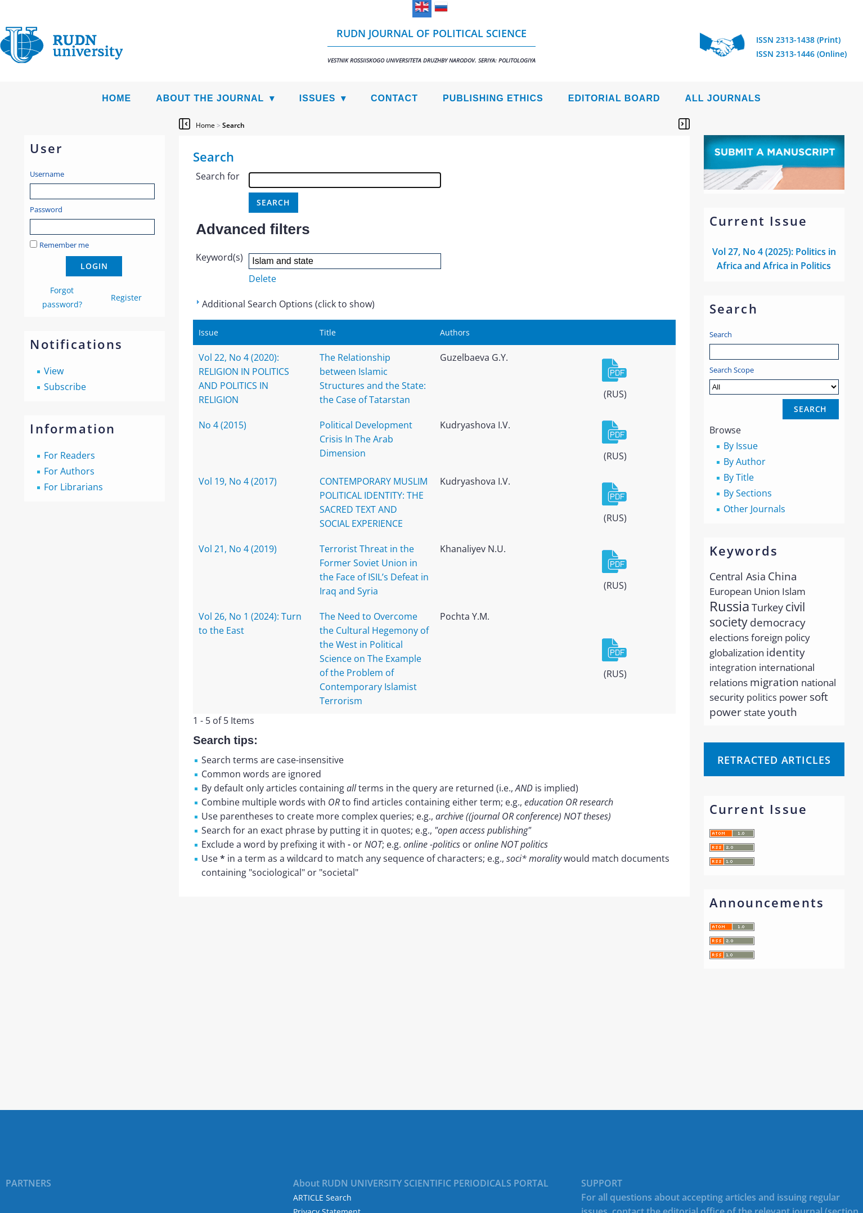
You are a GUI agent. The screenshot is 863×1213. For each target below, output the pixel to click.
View (54, 371)
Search (720, 334)
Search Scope (774, 380)
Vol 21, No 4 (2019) (238, 549)
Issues (317, 98)
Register (126, 297)
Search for (218, 176)
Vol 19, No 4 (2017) (238, 481)
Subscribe (65, 387)
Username (47, 174)
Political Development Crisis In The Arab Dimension (366, 439)
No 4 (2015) (222, 425)
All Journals (723, 98)
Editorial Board (614, 98)
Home (116, 98)
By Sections (747, 493)
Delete (262, 278)
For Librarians (73, 487)
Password (46, 209)
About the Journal (210, 98)
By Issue (740, 446)
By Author (744, 461)
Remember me (64, 245)
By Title (738, 477)
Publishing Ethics (493, 98)
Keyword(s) (219, 257)
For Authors (69, 471)
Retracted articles (774, 760)
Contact (394, 98)
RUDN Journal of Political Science (431, 45)
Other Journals (754, 509)
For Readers (69, 455)
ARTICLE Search (322, 1197)
